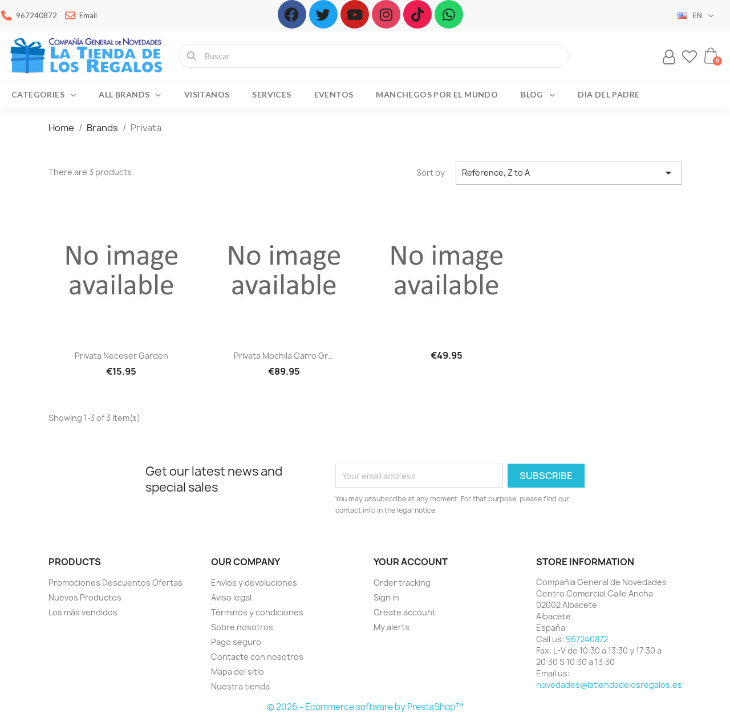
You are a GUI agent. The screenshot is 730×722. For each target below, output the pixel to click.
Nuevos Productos (84, 597)
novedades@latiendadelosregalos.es (609, 684)
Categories (43, 94)
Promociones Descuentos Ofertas (115, 582)
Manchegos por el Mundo (437, 94)
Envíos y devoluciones (254, 582)
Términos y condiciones (257, 612)
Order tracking (402, 582)
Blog (538, 94)
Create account (405, 612)
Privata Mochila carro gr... (284, 355)
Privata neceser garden (121, 355)
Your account (411, 561)
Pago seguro (236, 641)
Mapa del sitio (237, 671)
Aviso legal (231, 597)
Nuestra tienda (240, 686)
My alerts (391, 627)
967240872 (587, 639)
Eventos (334, 94)
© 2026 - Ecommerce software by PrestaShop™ (365, 707)
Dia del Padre (608, 94)
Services (271, 94)
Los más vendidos (82, 612)
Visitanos (207, 94)
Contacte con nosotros (257, 656)
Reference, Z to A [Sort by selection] (568, 173)
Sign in (386, 597)
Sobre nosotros (242, 627)
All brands (130, 94)
